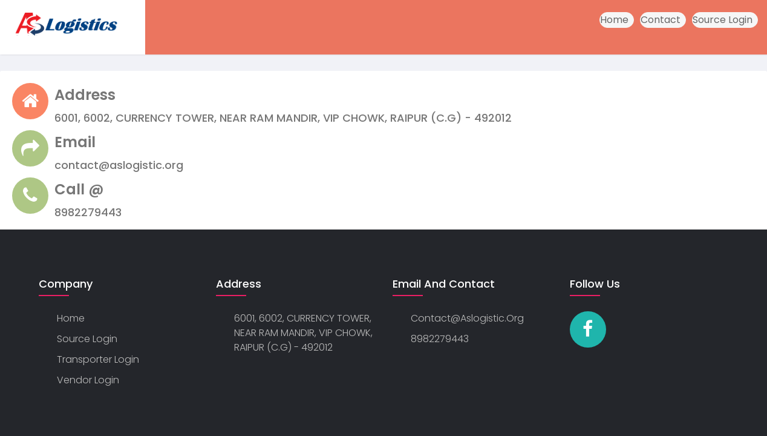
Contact (661, 20)
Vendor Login (88, 380)
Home (614, 20)
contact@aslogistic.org (467, 318)
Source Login (722, 20)
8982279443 (440, 339)
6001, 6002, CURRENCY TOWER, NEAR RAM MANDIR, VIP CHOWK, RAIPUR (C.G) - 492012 (303, 332)
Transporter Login (98, 359)
